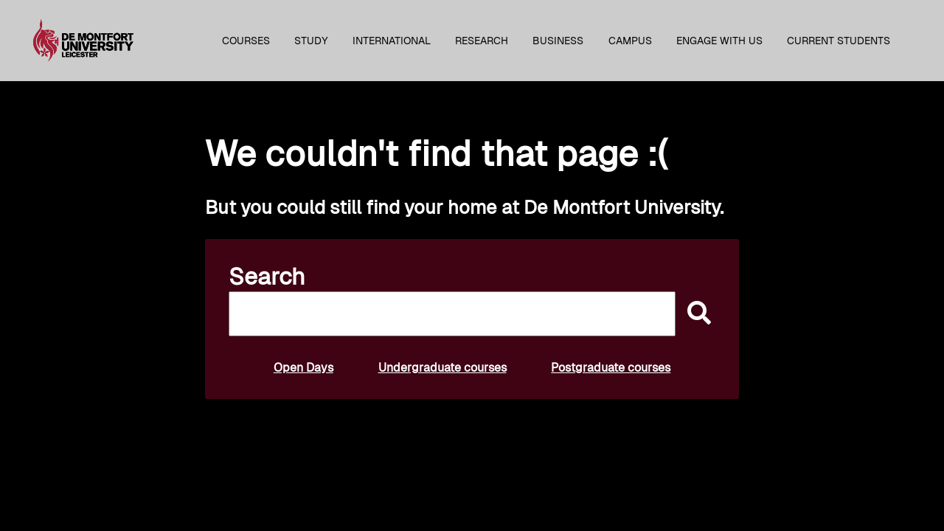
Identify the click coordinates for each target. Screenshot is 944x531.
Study (311, 40)
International (392, 40)
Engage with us (719, 40)
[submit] (695, 313)
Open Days (303, 368)
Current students (838, 40)
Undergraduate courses (442, 368)
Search (267, 276)
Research (481, 40)
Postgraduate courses (610, 368)
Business (557, 40)
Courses (246, 40)
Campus (630, 40)
